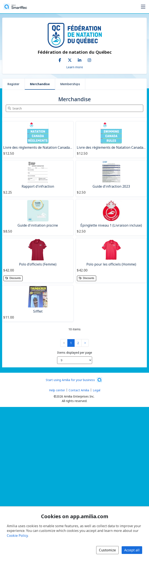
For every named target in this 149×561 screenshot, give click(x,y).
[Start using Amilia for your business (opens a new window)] (74, 380)
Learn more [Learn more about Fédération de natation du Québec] (74, 67)
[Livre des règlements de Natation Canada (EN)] (111, 139)
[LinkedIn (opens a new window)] (79, 59)
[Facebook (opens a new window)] (60, 59)
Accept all (132, 550)
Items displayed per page (74, 352)
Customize (107, 550)
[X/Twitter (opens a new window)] (70, 59)
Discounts (13, 278)
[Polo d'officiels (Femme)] (37, 260)
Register (13, 84)
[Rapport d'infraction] (37, 178)
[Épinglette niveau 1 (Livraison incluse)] (111, 217)
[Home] (15, 6)
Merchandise (40, 84)
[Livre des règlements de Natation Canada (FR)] (37, 139)
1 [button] (71, 343)
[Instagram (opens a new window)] (89, 59)
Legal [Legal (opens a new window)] (96, 390)
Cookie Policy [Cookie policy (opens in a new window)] (17, 535)
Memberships (70, 84)
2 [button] (78, 343)
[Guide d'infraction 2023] (111, 178)
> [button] (85, 343)
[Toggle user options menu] (143, 6)
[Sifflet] (37, 303)
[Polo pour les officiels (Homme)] (111, 260)
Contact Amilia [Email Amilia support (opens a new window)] (79, 390)
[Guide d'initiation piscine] (37, 217)
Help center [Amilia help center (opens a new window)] (57, 390)
